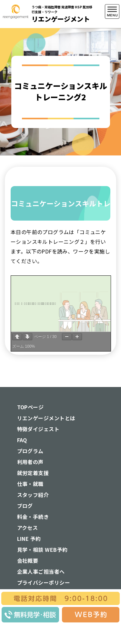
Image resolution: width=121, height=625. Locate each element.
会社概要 (27, 560)
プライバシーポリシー (43, 582)
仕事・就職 (30, 484)
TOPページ (30, 407)
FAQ (22, 440)
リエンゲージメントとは (46, 418)
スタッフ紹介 (33, 495)
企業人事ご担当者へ (41, 571)
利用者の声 (30, 462)
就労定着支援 (33, 473)
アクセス (27, 527)
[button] (112, 41)
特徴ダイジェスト (38, 429)
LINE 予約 (29, 538)
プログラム (30, 451)
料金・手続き (33, 517)
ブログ (25, 506)
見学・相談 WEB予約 (42, 549)
